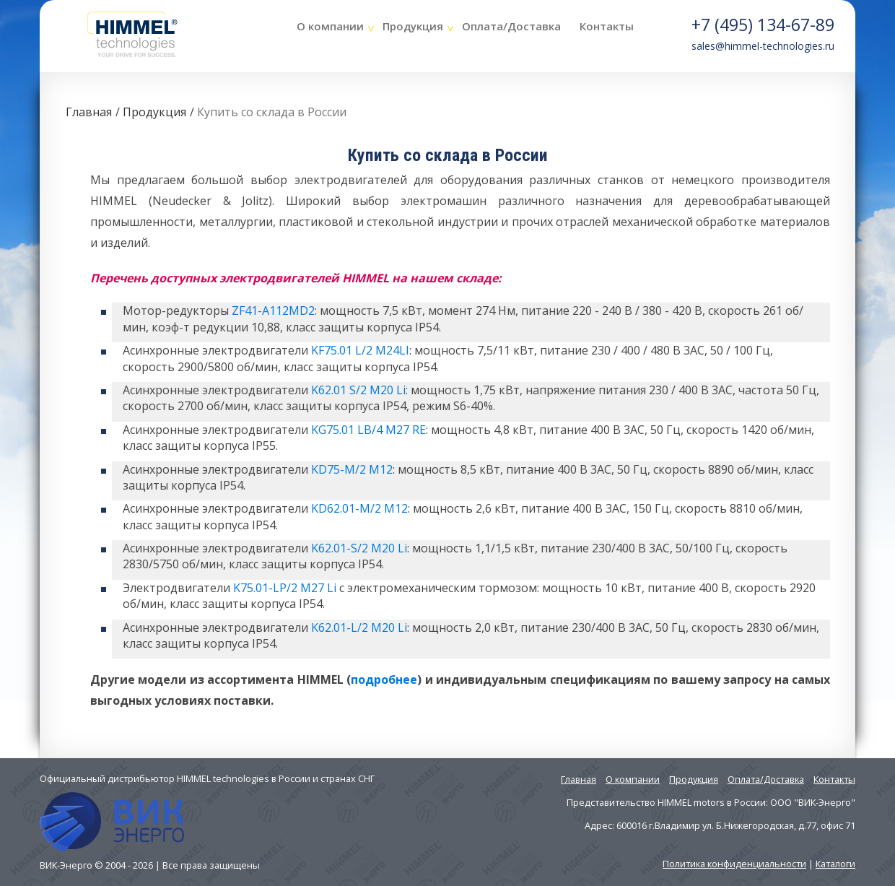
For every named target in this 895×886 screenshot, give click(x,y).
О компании (330, 26)
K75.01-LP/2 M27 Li (284, 588)
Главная (89, 112)
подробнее (384, 679)
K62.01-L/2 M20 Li (359, 627)
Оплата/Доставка (511, 26)
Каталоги (835, 863)
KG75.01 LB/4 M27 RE (368, 430)
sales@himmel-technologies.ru (762, 46)
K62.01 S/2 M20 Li (358, 390)
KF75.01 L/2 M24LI (360, 350)
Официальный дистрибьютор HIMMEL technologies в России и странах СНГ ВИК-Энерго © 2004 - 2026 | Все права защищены (207, 822)
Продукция (413, 26)
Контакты (607, 26)
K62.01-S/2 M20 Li (359, 548)
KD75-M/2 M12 (352, 469)
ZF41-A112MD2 (273, 310)
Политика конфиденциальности (734, 863)
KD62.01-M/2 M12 (359, 508)
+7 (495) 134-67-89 (762, 24)
